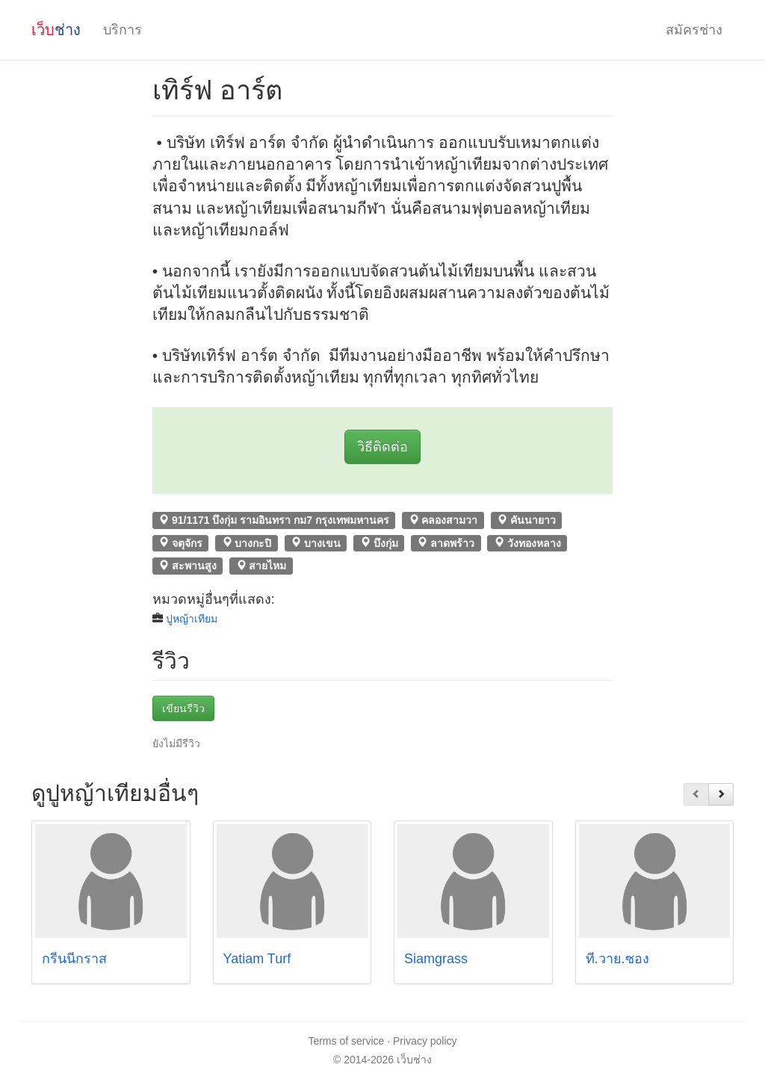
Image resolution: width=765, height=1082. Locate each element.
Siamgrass (436, 958)
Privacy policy (425, 1041)
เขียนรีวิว (183, 708)
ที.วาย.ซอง (617, 958)
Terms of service (346, 1041)
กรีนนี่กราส (74, 958)
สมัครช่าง (694, 29)
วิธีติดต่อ (382, 446)
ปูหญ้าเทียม (191, 619)
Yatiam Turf (257, 958)
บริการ (122, 29)
